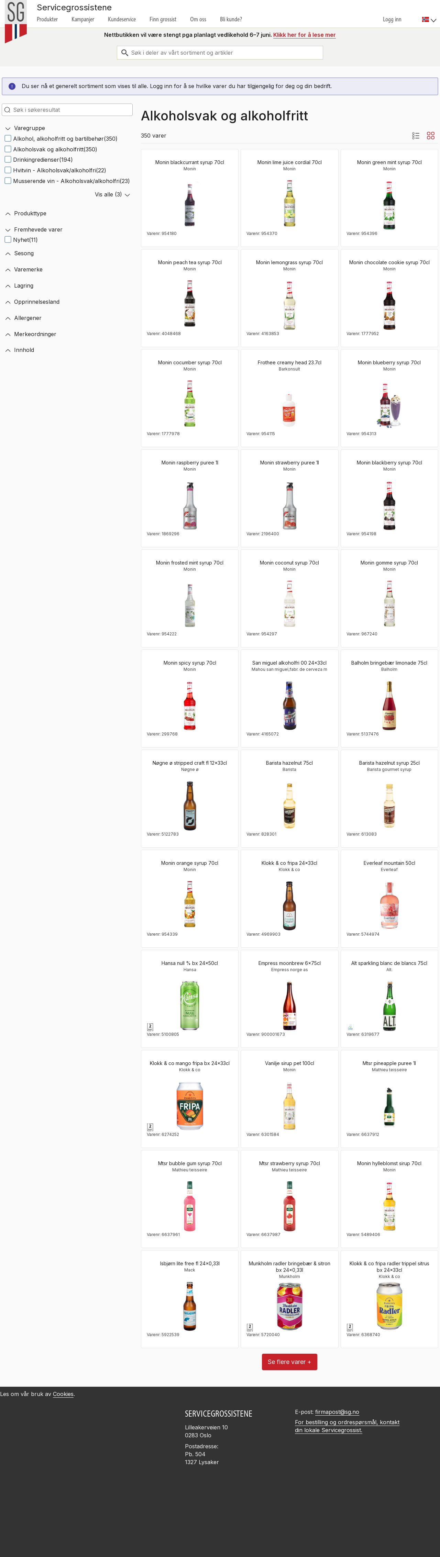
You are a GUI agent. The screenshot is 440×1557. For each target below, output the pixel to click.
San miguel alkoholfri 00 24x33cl (289, 663)
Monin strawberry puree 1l (289, 462)
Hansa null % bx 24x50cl (190, 963)
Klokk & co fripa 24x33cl (289, 863)
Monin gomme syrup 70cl (389, 563)
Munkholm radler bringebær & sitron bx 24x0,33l (289, 1266)
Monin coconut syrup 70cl (289, 563)
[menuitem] (430, 14)
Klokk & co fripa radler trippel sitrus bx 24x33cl (389, 1266)
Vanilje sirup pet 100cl (289, 1063)
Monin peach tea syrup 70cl (190, 262)
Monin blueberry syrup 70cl (389, 362)
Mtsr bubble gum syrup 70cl (190, 1163)
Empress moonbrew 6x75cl (289, 963)
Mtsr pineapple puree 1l (389, 1063)
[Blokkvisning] (430, 135)
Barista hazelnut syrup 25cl (389, 763)
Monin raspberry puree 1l (190, 462)
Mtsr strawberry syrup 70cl (289, 1163)
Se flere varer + (289, 1361)
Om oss (198, 19)
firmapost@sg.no (337, 1411)
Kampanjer (83, 19)
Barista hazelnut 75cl (289, 763)
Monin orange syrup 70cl (189, 863)
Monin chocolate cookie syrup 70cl (389, 262)
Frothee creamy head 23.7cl (289, 362)
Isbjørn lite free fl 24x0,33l (190, 1263)
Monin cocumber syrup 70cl (190, 362)
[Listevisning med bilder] (415, 135)
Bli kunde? (231, 19)
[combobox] (220, 53)
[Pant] (150, 1027)
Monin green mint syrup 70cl (389, 162)
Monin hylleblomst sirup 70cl (389, 1163)
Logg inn (392, 19)
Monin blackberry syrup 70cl (389, 462)
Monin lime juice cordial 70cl (289, 162)
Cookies (63, 1393)
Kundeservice (122, 19)
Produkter (47, 19)
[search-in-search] (67, 110)
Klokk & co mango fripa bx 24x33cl (190, 1063)
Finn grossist (163, 19)
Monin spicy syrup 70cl (190, 663)
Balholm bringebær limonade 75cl (389, 663)
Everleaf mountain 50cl (389, 863)
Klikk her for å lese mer (304, 34)
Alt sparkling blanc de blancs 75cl (389, 963)
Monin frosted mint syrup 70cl (189, 563)
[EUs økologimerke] (350, 1027)
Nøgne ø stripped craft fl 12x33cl (190, 763)
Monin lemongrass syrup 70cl (289, 262)
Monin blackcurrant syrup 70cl (189, 162)
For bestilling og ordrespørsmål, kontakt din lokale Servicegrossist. (347, 1426)
